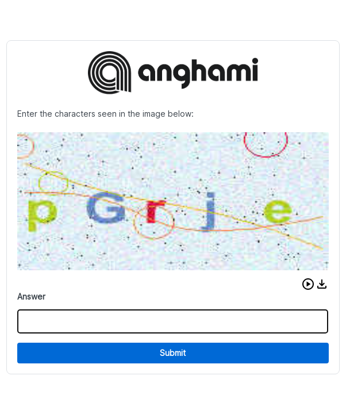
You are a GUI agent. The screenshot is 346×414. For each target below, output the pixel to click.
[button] (308, 284)
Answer (31, 296)
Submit (173, 353)
